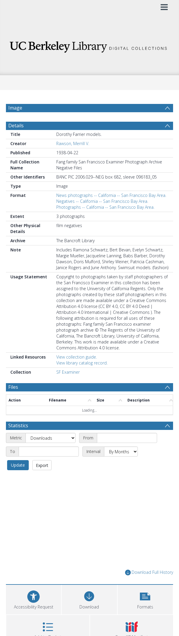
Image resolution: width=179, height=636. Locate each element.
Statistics (18, 425)
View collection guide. (76, 357)
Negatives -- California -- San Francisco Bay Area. (102, 201)
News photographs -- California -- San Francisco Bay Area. (111, 195)
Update (18, 465)
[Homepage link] (89, 45)
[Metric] (50, 438)
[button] (145, 599)
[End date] (49, 452)
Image (15, 108)
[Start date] (127, 438)
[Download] (89, 599)
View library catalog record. (82, 363)
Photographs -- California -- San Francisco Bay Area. (105, 207)
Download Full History (149, 572)
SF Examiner (68, 372)
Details (16, 125)
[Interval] (121, 452)
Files (13, 387)
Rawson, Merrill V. (72, 143)
